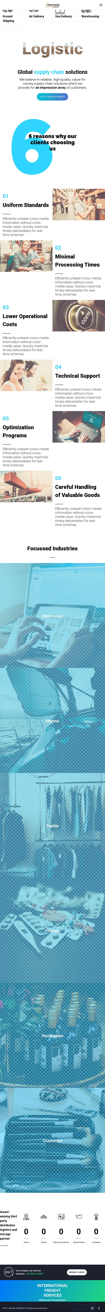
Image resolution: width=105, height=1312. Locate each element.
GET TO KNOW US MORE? (52, 97)
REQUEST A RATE (77, 1272)
